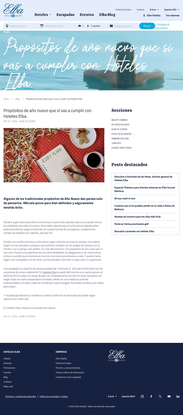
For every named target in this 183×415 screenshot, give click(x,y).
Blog (6, 377)
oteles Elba (50, 272)
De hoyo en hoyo (120, 124)
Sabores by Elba (120, 138)
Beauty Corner (119, 120)
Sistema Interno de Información (70, 372)
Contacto (140, 9)
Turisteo (116, 143)
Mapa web (8, 386)
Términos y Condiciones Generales (20, 396)
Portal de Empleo (123, 9)
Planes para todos (122, 147)
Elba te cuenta (27, 121)
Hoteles (7, 358)
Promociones (9, 367)
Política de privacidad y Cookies (54, 396)
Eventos (7, 372)
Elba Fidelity (61, 358)
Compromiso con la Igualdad (68, 377)
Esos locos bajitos (122, 134)
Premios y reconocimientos (68, 367)
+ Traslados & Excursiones (162, 26)
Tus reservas (172, 15)
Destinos (8, 363)
